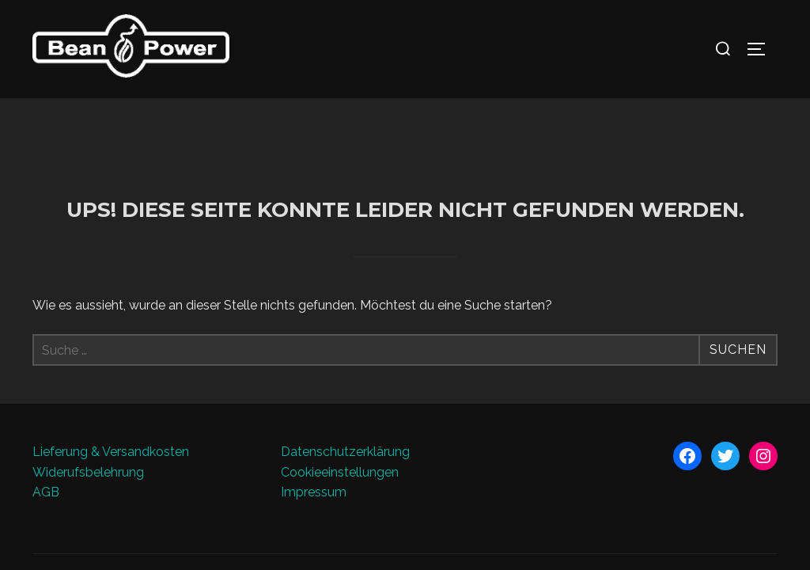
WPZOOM (751, 486)
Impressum (313, 394)
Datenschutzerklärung (345, 354)
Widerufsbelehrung (88, 374)
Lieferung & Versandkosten (110, 354)
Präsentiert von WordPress (100, 486)
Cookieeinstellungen (340, 374)
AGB (45, 394)
